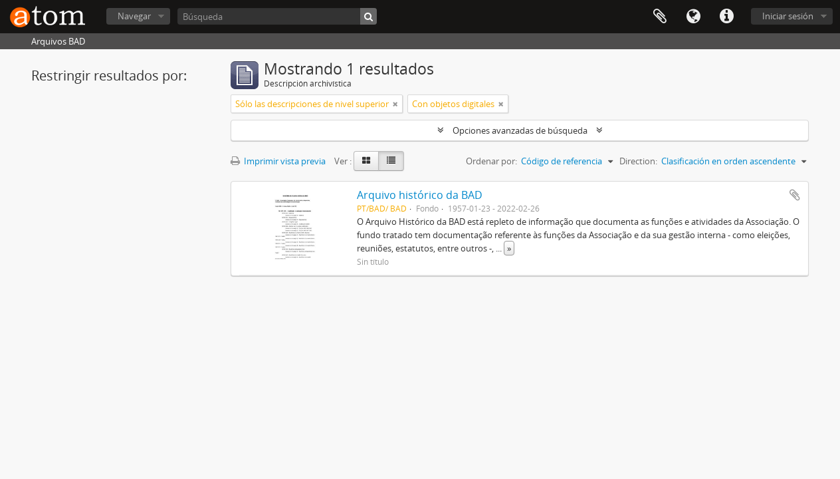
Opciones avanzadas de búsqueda (520, 130)
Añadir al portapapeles (794, 195)
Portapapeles (660, 16)
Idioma (693, 16)
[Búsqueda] (277, 16)
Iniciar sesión (787, 16)
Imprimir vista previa (278, 161)
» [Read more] (509, 248)
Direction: (638, 161)
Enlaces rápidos (726, 16)
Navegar (134, 16)
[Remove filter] (395, 103)
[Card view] (366, 161)
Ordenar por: (491, 161)
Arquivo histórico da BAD (419, 195)
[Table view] (391, 161)
